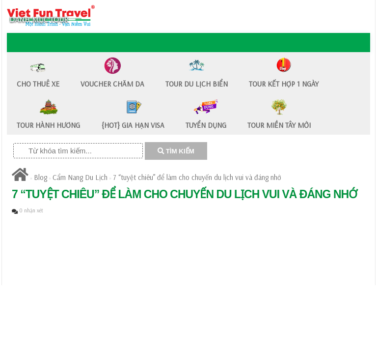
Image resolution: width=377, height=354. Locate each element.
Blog (40, 177)
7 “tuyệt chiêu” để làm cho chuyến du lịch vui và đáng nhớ (197, 177)
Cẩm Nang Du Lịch (80, 177)
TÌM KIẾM (176, 151)
